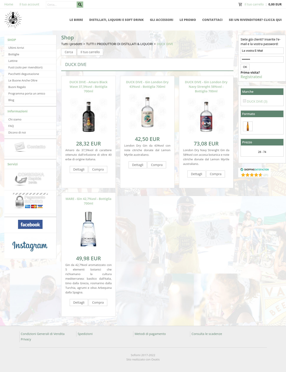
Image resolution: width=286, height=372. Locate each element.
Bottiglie (13, 54)
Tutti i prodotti (71, 44)
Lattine (12, 61)
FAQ (11, 126)
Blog (11, 100)
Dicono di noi (17, 132)
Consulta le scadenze (207, 334)
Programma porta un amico (26, 93)
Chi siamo (14, 119)
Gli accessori (161, 20)
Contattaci (212, 20)
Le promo (188, 20)
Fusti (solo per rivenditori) (25, 67)
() (266, 175)
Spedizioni (85, 334)
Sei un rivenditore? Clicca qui (255, 20)
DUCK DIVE (165, 44)
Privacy (26, 339)
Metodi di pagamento (150, 334)
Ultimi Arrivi (16, 48)
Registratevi (251, 77)
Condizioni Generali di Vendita (43, 334)
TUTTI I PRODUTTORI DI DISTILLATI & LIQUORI (119, 44)
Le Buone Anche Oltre (22, 80)
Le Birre (76, 20)
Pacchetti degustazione (23, 74)
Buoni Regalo (17, 87)
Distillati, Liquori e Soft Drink (116, 20)
